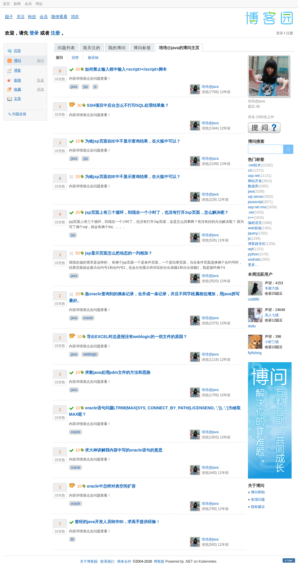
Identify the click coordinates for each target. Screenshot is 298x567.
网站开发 (260, 181)
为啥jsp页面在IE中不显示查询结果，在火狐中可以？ (132, 141)
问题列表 (66, 47)
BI (72, 539)
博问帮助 (258, 492)
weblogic (90, 354)
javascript (260, 202)
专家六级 (272, 288)
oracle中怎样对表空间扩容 (111, 486)
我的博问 (117, 47)
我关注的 (91, 47)
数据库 (258, 186)
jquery (257, 233)
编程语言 (260, 223)
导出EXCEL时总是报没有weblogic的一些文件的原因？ (137, 336)
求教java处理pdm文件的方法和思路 (117, 372)
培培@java (210, 87)
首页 (6, 4)
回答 (75, 58)
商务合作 (124, 561)
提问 (40, 60)
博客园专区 (262, 244)
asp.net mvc (262, 207)
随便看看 (59, 16)
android (259, 259)
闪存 (17, 51)
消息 (75, 16)
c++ (256, 218)
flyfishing (255, 353)
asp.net (260, 176)
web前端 (260, 228)
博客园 (159, 561)
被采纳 (93, 58)
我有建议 (258, 507)
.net (256, 212)
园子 (9, 16)
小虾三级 (272, 342)
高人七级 (272, 315)
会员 (28, 4)
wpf (255, 249)
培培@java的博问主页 (179, 47)
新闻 (17, 4)
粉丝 (32, 16)
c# (256, 170)
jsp (85, 87)
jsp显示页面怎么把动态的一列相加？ (118, 253)
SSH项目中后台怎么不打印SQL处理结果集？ (128, 105)
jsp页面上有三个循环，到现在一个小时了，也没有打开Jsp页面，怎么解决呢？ (156, 212)
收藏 (17, 89)
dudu (252, 326)
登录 (34, 33)
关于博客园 (88, 561)
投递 (40, 80)
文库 (17, 99)
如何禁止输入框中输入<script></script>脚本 (126, 69)
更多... (253, 265)
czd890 (253, 299)
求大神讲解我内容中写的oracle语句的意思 (123, 450)
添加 (40, 89)
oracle (88, 318)
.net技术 (260, 165)
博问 (17, 60)
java (74, 87)
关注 (21, 16)
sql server (260, 197)
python (258, 254)
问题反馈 (19, 114)
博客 (17, 70)
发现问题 (258, 499)
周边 (39, 4)
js (95, 87)
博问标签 (142, 47)
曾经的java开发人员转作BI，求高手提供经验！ (117, 521)
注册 (55, 33)
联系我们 (107, 561)
